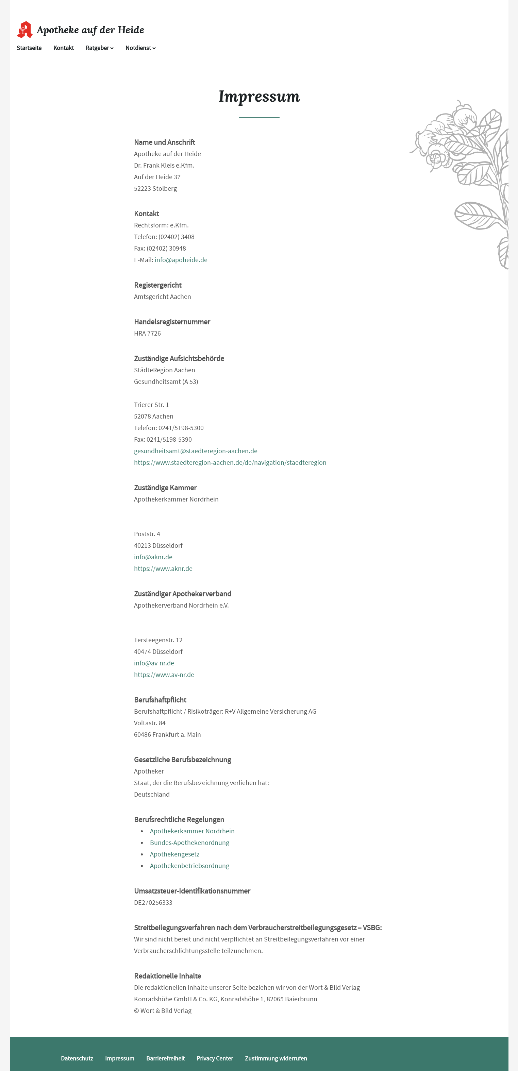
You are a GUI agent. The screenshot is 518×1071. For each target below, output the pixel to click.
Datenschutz (77, 1058)
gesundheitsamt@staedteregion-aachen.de (195, 451)
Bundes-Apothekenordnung (189, 842)
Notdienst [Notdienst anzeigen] (141, 48)
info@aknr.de (153, 557)
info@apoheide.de (181, 260)
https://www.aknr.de (163, 568)
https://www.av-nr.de (164, 674)
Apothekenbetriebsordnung (189, 866)
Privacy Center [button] (215, 1058)
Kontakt (63, 48)
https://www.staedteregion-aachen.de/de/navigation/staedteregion (230, 462)
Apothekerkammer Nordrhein (192, 831)
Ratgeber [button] (100, 48)
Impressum (119, 1058)
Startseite (29, 48)
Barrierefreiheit (165, 1058)
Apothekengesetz (175, 854)
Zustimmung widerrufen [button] (276, 1058)
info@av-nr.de (154, 663)
